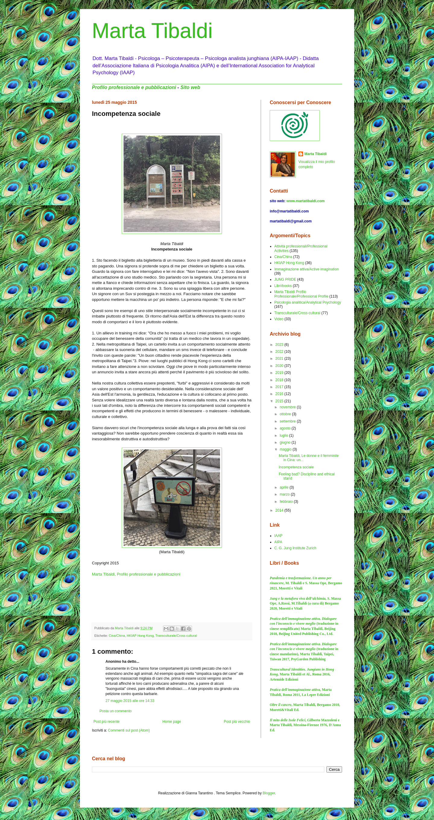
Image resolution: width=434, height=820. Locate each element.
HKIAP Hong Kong (140, 635)
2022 (280, 351)
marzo (285, 494)
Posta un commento (115, 711)
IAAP (278, 536)
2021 (280, 358)
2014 (280, 510)
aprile (285, 487)
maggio (286, 449)
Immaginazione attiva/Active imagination (306, 269)
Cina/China (117, 635)
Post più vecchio (237, 721)
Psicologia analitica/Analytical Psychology (307, 302)
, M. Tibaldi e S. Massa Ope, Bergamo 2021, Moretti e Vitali (306, 583)
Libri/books (283, 286)
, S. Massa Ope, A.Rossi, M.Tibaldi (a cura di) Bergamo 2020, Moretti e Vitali (305, 603)
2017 (280, 387)
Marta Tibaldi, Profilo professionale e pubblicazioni (136, 574)
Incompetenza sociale (296, 467)
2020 (280, 366)
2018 (280, 380)
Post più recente (106, 721)
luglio (284, 435)
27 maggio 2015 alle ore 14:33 (129, 701)
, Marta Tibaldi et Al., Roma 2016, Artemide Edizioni (302, 674)
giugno (285, 442)
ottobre (286, 414)
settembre (288, 421)
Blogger (269, 793)
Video (278, 319)
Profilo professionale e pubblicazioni (134, 87)
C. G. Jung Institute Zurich (295, 548)
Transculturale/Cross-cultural (176, 635)
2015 (280, 401)
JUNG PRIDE (285, 279)
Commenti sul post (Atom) (129, 730)
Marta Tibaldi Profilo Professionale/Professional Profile (301, 294)
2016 (280, 394)
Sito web (190, 87)
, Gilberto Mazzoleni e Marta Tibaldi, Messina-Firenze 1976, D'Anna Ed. (305, 725)
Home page (171, 721)
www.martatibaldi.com (305, 201)
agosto (285, 428)
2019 (280, 373)
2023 (280, 345)
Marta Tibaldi (152, 31)
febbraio (287, 501)
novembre (288, 407)
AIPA (278, 542)
